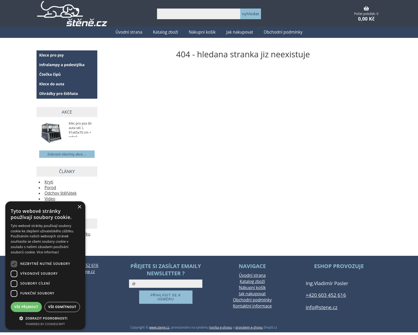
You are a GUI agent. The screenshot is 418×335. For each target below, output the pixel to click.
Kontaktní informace (252, 306)
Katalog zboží (165, 32)
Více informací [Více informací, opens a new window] (48, 252)
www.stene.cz (159, 327)
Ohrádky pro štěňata (58, 93)
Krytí (49, 182)
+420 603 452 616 (326, 295)
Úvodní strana (128, 32)
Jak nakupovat (239, 32)
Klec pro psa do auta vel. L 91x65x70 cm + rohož (80, 129)
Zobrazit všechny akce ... (66, 154)
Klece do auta (51, 83)
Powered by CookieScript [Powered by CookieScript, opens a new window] (45, 324)
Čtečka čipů (50, 74)
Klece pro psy (51, 55)
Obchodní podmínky (283, 32)
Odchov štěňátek (61, 193)
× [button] (79, 207)
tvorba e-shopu (220, 327)
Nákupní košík (202, 32)
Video (50, 199)
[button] (45, 318)
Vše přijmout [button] (26, 307)
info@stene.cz (321, 307)
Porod (50, 187)
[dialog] (45, 265)
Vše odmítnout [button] (62, 307)
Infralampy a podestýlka (62, 64)
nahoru (410, 327)
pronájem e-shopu (249, 327)
